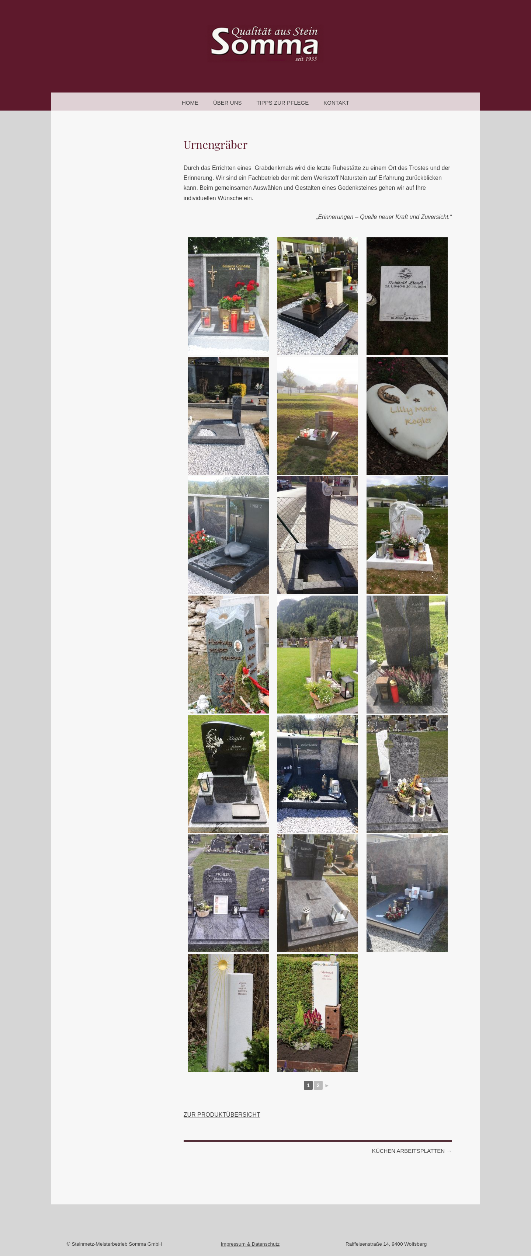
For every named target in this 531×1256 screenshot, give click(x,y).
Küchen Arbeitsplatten (412, 1151)
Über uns (227, 103)
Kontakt (336, 103)
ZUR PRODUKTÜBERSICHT (222, 1115)
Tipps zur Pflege (283, 103)
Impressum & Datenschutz (250, 1244)
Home (190, 103)
